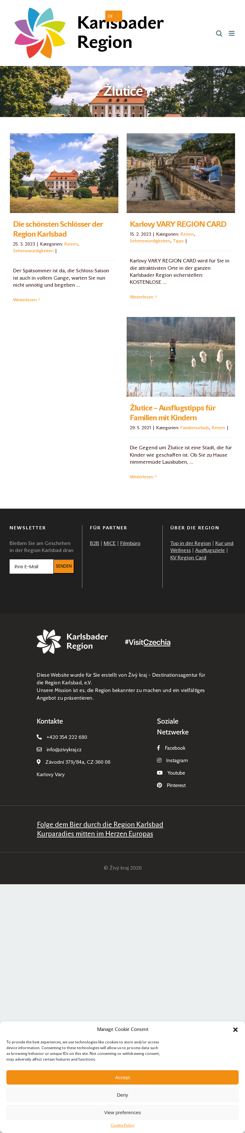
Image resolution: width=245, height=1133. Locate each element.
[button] (235, 1029)
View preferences (122, 1112)
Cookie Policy (122, 1125)
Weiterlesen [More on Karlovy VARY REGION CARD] (141, 296)
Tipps (178, 240)
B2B (94, 543)
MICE (110, 543)
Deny (122, 1095)
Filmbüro (130, 543)
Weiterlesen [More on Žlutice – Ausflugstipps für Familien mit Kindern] (141, 476)
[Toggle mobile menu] (232, 33)
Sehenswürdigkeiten (33, 250)
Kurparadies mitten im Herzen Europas (95, 834)
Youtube (176, 773)
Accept (122, 1077)
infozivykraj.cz (64, 750)
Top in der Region (190, 543)
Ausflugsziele (210, 550)
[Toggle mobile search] (219, 33)
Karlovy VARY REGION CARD (178, 224)
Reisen (71, 243)
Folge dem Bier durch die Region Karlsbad (100, 824)
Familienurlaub (194, 427)
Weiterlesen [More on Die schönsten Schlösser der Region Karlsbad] (25, 299)
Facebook (175, 748)
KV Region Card (188, 558)
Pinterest (176, 785)
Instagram (177, 760)
